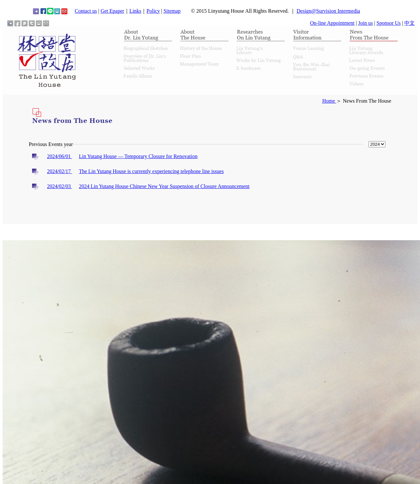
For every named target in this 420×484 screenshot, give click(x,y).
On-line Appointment (332, 23)
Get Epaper (112, 11)
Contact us (86, 11)
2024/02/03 (59, 186)
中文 (409, 23)
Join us (365, 23)
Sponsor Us (389, 23)
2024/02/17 (59, 171)
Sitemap (171, 11)
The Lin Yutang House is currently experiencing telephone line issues (151, 171)
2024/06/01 (59, 156)
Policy (153, 11)
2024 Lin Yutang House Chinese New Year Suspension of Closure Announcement (164, 186)
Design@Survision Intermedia (328, 11)
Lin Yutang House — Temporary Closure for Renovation (138, 156)
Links (135, 11)
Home (329, 101)
